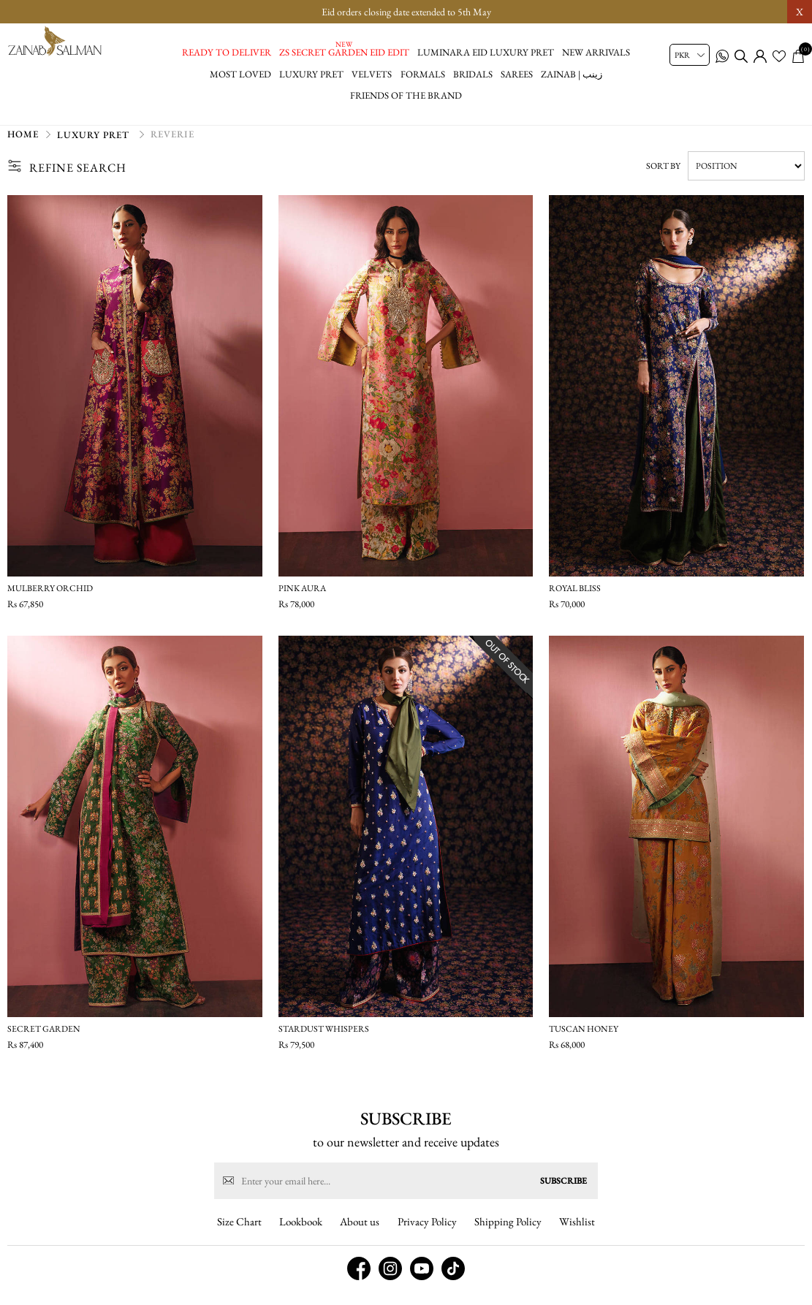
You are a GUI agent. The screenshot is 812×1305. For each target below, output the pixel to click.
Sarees (517, 74)
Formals (423, 74)
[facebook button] (359, 1282)
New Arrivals (596, 52)
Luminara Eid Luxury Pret (485, 52)
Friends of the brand (406, 95)
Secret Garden (43, 1036)
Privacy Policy (427, 1236)
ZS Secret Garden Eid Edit (344, 52)
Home (23, 141)
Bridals (473, 74)
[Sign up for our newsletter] (406, 1195)
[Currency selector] (689, 55)
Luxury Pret (311, 74)
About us (359, 1236)
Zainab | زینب (571, 74)
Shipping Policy (508, 1236)
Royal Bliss (575, 595)
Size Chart (239, 1236)
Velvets (372, 74)
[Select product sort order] (746, 173)
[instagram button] (390, 1282)
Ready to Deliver (226, 52)
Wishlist (577, 1236)
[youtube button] (421, 1282)
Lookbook (300, 1236)
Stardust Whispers (323, 1036)
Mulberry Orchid (50, 595)
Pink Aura (302, 595)
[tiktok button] (453, 1282)
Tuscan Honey (583, 1036)
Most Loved (240, 74)
